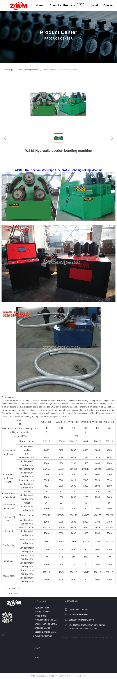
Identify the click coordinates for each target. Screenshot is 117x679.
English (80, 3)
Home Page (8, 70)
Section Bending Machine (28, 70)
